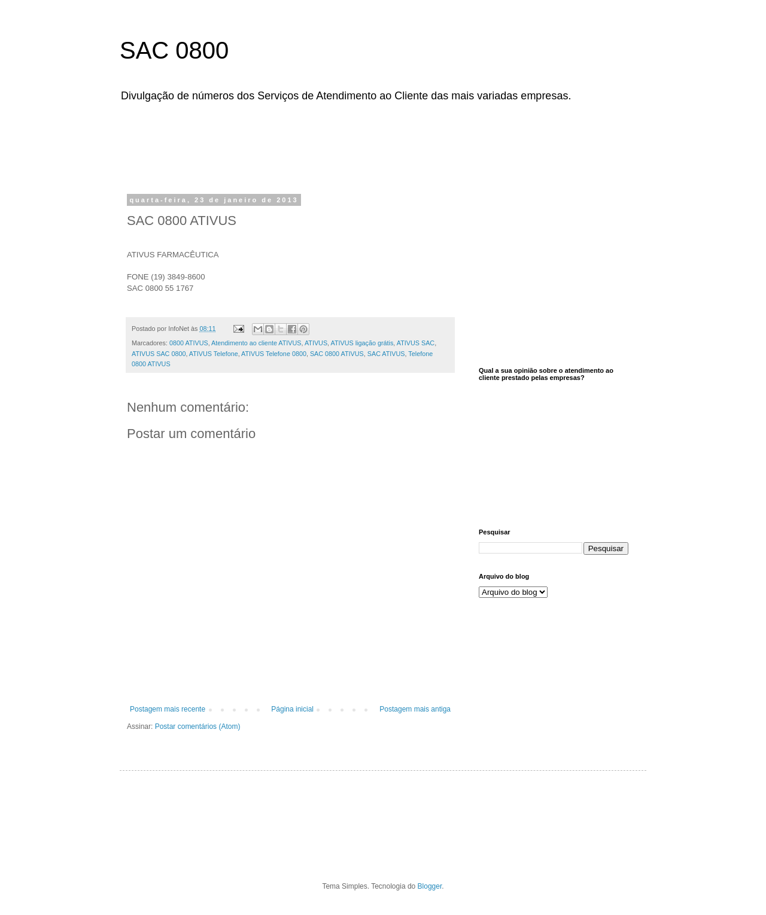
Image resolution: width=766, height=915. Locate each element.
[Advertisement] (428, 145)
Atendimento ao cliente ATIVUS (256, 342)
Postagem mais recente (167, 709)
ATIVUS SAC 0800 (159, 353)
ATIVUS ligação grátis (362, 342)
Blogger (430, 886)
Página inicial (292, 709)
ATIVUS (316, 342)
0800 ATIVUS (188, 342)
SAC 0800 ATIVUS (337, 353)
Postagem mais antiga (415, 709)
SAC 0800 (174, 50)
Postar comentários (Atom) (198, 726)
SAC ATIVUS (386, 353)
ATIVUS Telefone (213, 353)
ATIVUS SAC (415, 342)
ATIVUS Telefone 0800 (273, 353)
